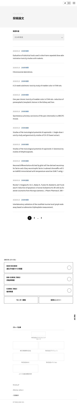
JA (65, 3)
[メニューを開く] (74, 3)
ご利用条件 (16, 395)
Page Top (74, 317)
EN (69, 3)
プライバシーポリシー (18, 390)
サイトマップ (16, 385)
